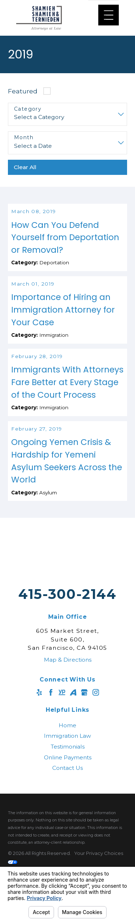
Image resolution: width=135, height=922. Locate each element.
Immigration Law (67, 769)
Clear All (25, 167)
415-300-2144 (67, 627)
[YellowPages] (62, 725)
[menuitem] (67, 758)
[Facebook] (51, 725)
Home (67, 758)
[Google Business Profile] (84, 725)
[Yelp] (39, 725)
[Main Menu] (108, 15)
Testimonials (68, 779)
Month (23, 137)
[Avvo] (73, 725)
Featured (22, 91)
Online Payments (67, 790)
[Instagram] (96, 725)
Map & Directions (67, 692)
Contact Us (67, 801)
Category (27, 109)
